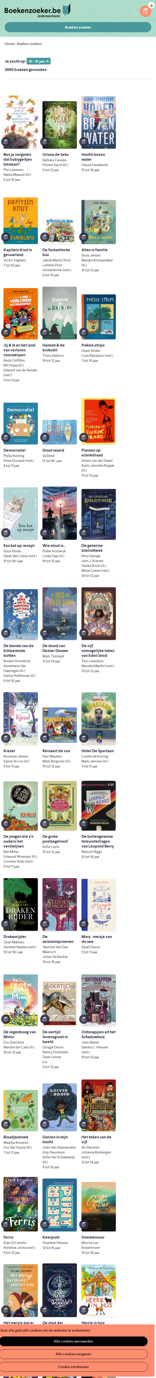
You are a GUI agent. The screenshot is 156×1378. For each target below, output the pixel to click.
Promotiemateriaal (20, 1266)
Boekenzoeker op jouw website (106, 1244)
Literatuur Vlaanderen (30, 1320)
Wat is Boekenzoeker (22, 1236)
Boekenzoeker (37, 10)
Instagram (147, 1307)
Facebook (140, 1307)
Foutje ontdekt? (93, 1236)
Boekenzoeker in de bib (25, 1251)
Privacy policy (140, 1287)
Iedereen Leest (72, 1313)
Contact (87, 1266)
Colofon (87, 1259)
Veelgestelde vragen (21, 1274)
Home (9, 43)
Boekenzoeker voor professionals (108, 1251)
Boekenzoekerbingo (22, 1259)
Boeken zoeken (78, 27)
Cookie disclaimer (136, 1293)
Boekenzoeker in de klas (25, 1244)
